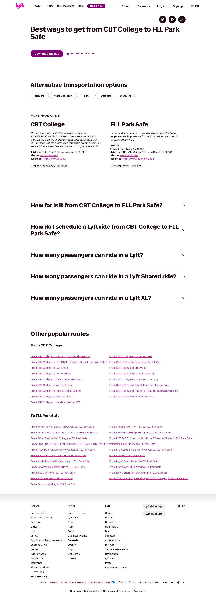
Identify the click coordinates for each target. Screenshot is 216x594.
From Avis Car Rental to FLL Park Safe (53, 472)
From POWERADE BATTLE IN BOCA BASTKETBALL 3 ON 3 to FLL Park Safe (75, 444)
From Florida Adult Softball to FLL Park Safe (135, 467)
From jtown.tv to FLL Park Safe (127, 455)
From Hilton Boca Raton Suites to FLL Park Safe (58, 455)
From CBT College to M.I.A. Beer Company (133, 379)
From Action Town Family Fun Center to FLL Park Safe (62, 427)
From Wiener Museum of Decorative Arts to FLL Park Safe (64, 432)
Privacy (54, 582)
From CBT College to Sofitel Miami (51, 373)
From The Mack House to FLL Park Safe (132, 444)
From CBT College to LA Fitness (49, 368)
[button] (108, 205)
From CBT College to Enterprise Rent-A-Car (134, 362)
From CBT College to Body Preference (131, 396)
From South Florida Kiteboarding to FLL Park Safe (60, 461)
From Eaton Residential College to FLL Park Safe (59, 438)
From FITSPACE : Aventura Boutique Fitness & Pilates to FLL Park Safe (150, 438)
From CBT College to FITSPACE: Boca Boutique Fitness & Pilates (69, 362)
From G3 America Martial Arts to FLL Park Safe (58, 467)
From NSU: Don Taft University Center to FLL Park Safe (63, 450)
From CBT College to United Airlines (130, 356)
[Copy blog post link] (182, 19)
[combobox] (194, 6)
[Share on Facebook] (172, 19)
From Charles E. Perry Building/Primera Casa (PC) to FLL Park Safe (148, 478)
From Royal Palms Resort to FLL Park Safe (133, 461)
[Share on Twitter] (162, 19)
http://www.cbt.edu (54, 158)
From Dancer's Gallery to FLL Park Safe (53, 484)
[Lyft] (20, 6)
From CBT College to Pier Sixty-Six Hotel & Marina (60, 356)
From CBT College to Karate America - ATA (55, 402)
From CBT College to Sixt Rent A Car (52, 396)
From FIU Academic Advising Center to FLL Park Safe (140, 450)
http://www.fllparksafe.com (139, 158)
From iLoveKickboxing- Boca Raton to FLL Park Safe (140, 432)
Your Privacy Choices (102, 582)
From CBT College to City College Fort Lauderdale (139, 385)
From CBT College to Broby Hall (128, 368)
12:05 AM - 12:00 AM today (128, 149)
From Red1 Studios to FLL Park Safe (52, 478)
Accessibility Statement (73, 582)
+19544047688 (129, 155)
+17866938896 (49, 155)
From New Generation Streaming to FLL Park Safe (138, 472)
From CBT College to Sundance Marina (132, 373)
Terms (43, 582)
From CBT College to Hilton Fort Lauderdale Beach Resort (143, 391)
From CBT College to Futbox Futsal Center (56, 391)
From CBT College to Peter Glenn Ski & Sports (58, 379)
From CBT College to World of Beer (51, 385)
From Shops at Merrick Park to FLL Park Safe (135, 427)
